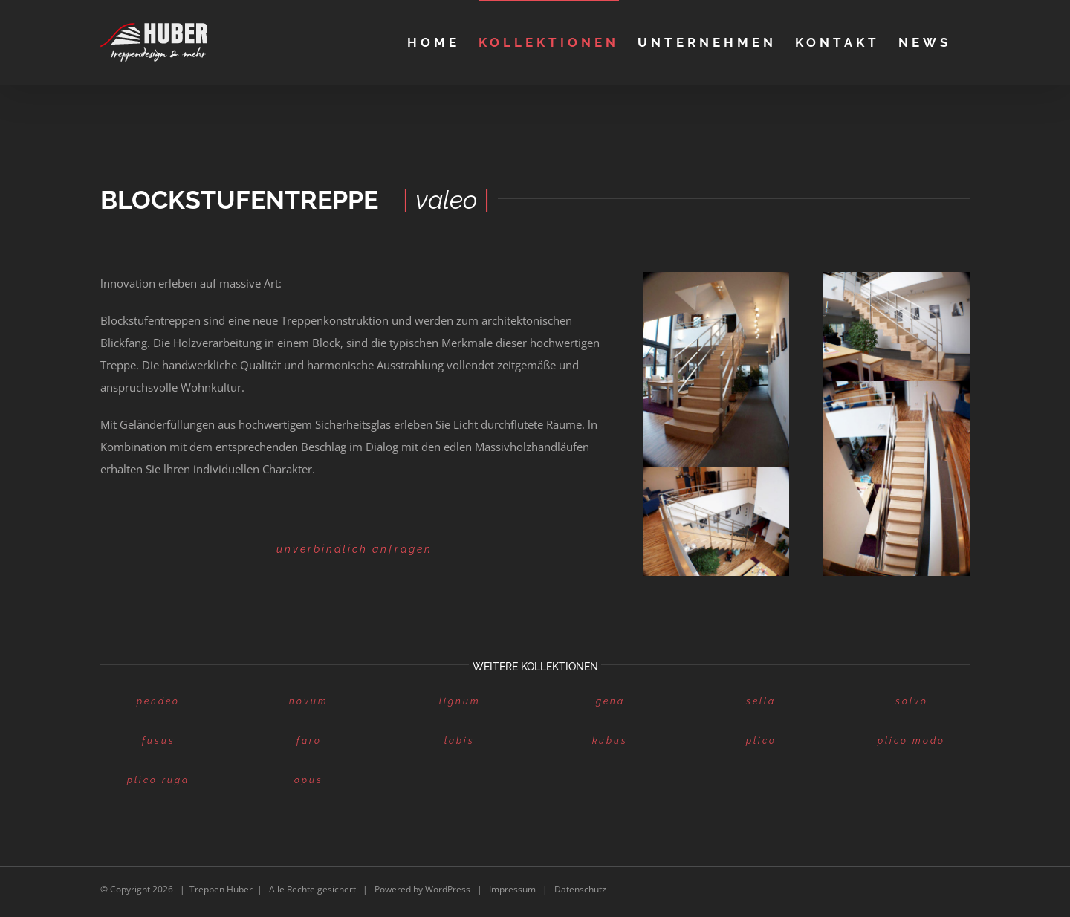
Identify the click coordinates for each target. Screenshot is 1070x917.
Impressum (512, 889)
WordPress (447, 889)
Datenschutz (580, 889)
